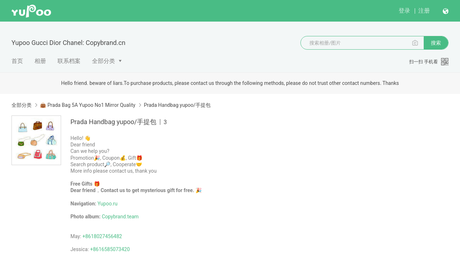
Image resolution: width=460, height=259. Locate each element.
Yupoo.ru (107, 203)
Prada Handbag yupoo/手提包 (177, 105)
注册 (424, 10)
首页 (17, 61)
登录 (404, 10)
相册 (40, 61)
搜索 (436, 43)
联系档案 (69, 61)
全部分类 (103, 61)
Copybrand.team (120, 216)
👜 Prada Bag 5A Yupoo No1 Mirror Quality (87, 105)
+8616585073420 (110, 249)
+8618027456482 (102, 236)
